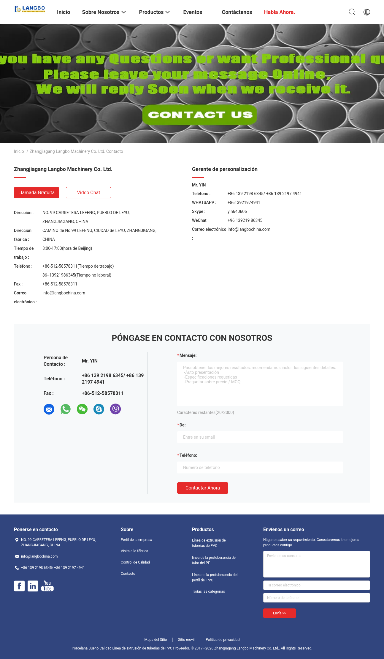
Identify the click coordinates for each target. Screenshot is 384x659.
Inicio (19, 151)
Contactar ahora (202, 488)
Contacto (128, 574)
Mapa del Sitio (156, 640)
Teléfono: (188, 455)
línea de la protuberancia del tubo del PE (214, 560)
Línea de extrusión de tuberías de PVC (209, 543)
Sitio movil (186, 640)
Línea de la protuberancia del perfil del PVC (214, 577)
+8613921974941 (244, 202)
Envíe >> (279, 613)
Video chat (88, 192)
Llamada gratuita (36, 192)
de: (183, 425)
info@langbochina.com (63, 293)
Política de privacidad (222, 640)
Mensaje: (188, 355)
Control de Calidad (135, 562)
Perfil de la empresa (136, 540)
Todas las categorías (208, 591)
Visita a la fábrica (134, 551)
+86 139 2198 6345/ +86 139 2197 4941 (265, 193)
